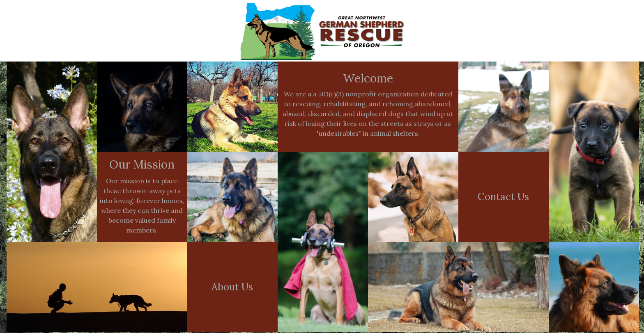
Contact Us (503, 196)
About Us (232, 287)
